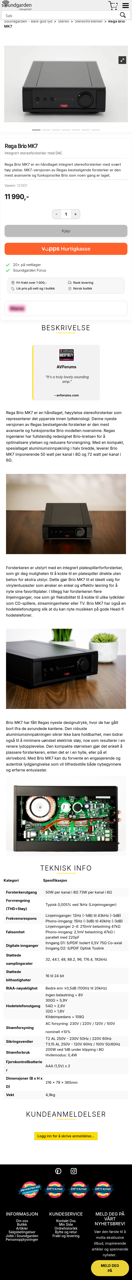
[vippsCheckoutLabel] (66, 249)
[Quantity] (66, 214)
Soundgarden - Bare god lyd (28, 21)
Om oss (22, 1221)
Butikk (22, 1224)
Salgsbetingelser (21, 1232)
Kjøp (66, 230)
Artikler (22, 1228)
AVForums (66, 366)
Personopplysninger (22, 1239)
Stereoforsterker (89, 21)
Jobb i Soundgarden (22, 1236)
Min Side (66, 1224)
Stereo (63, 21)
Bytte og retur (66, 1232)
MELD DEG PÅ (110, 1268)
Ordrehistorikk (66, 1228)
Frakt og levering (65, 1236)
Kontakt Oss (66, 1221)
